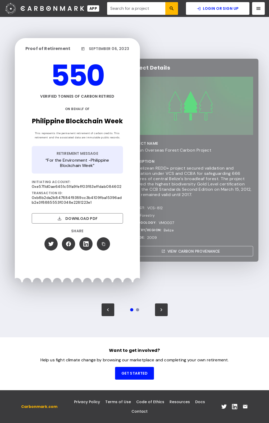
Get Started (134, 373)
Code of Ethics (150, 402)
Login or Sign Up (218, 8)
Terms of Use (118, 402)
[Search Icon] (171, 8)
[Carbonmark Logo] (51, 8)
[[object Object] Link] (224, 406)
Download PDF (77, 218)
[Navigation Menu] (258, 8)
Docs (200, 402)
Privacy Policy (87, 402)
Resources (180, 402)
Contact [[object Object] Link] (139, 411)
